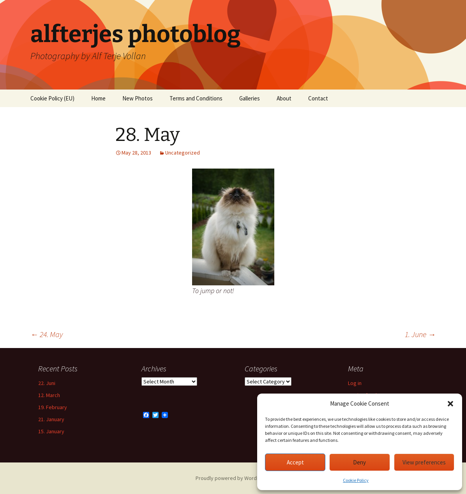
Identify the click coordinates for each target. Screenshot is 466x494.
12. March (49, 395)
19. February (52, 407)
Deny (359, 462)
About (284, 98)
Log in (355, 383)
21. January (51, 419)
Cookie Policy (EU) (52, 98)
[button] (450, 404)
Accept (295, 462)
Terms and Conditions (195, 98)
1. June (420, 334)
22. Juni (46, 383)
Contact (318, 98)
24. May (46, 334)
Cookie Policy (356, 480)
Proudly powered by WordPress (233, 478)
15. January (51, 431)
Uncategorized (182, 152)
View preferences (424, 462)
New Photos (137, 98)
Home (98, 98)
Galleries (249, 98)
